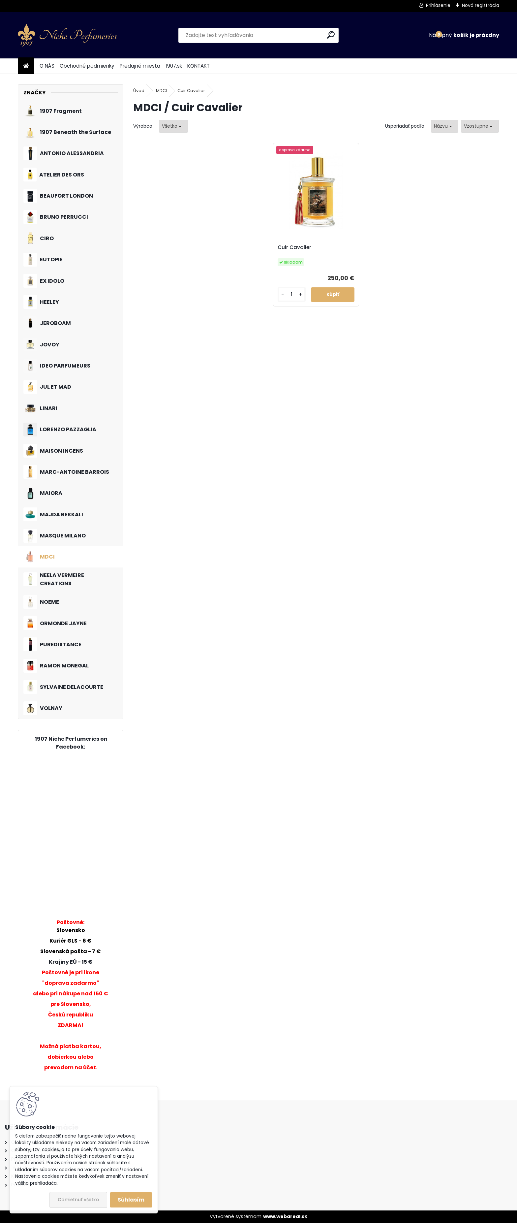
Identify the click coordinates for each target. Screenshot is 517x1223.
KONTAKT (198, 65)
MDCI (161, 90)
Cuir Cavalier (191, 90)
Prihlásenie (438, 5)
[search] (331, 35)
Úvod (138, 90)
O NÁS (47, 65)
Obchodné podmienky (87, 65)
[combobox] (444, 126)
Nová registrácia (480, 5)
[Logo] (67, 35)
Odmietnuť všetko (78, 1200)
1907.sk (174, 65)
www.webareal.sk (285, 1216)
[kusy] (292, 294)
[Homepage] (26, 66)
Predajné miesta (140, 65)
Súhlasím (131, 1200)
